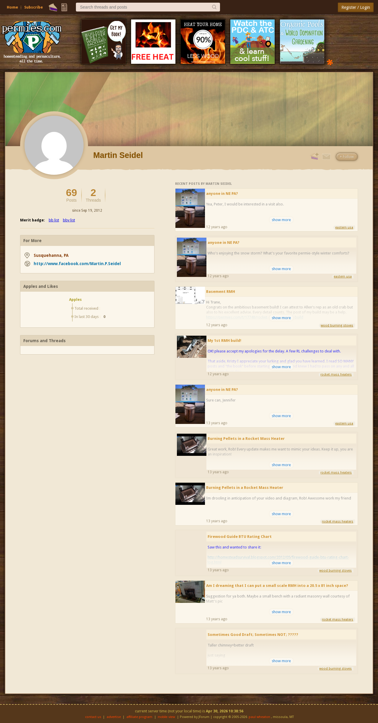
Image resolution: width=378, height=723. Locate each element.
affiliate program (139, 717)
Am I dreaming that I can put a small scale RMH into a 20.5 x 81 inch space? (277, 585)
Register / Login (355, 7)
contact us (93, 717)
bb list (54, 220)
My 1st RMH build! (224, 340)
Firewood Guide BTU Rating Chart (240, 536)
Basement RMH (220, 291)
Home (12, 7)
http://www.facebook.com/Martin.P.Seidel (77, 263)
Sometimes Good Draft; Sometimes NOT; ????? (253, 634)
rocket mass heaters (336, 374)
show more (281, 220)
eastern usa (344, 227)
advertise (114, 717)
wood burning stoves (337, 325)
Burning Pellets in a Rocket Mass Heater (246, 438)
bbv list (69, 220)
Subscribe (33, 7)
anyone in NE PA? (222, 193)
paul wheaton (259, 717)
